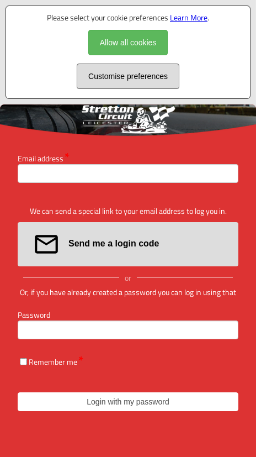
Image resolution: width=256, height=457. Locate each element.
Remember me (53, 361)
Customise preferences (128, 76)
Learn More (188, 17)
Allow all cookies (128, 42)
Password (34, 315)
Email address (40, 158)
